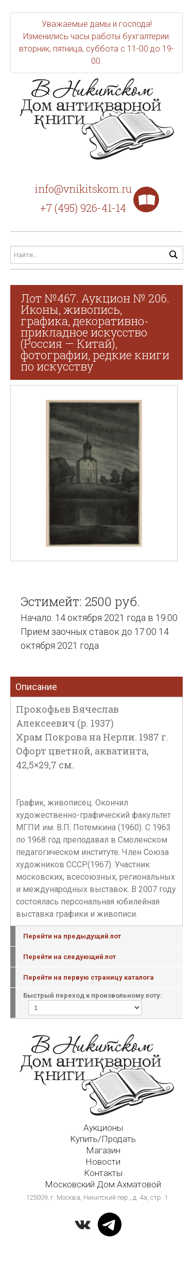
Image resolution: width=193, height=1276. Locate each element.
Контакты (103, 1173)
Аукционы (103, 1127)
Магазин (103, 1150)
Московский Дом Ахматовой (103, 1184)
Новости (102, 1161)
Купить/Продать (103, 1139)
